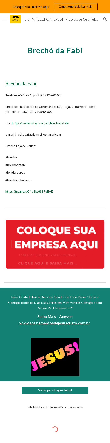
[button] (5, 19)
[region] (55, 6)
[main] (55, 49)
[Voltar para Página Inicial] (55, 390)
